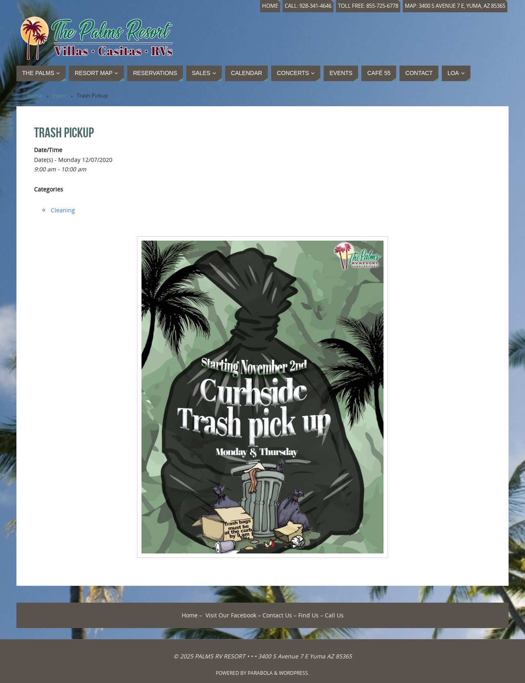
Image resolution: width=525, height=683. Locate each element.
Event (59, 95)
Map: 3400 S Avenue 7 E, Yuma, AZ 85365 (455, 5)
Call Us (334, 615)
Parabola (260, 672)
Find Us (308, 615)
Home (270, 5)
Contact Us (277, 615)
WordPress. (294, 672)
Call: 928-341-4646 (308, 5)
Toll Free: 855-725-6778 (368, 5)
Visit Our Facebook (230, 615)
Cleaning (63, 210)
